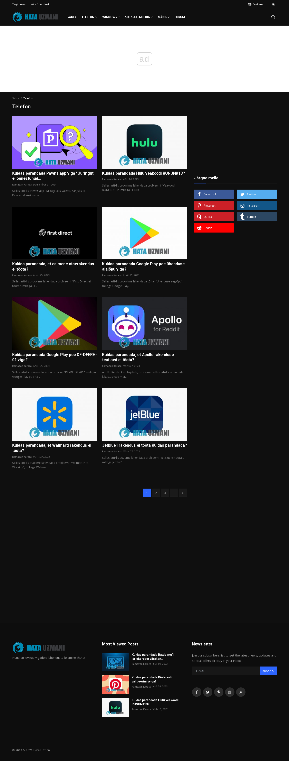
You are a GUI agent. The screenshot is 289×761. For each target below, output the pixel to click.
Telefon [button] (89, 17)
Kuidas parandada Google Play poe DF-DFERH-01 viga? (48, 358)
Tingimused (19, 4)
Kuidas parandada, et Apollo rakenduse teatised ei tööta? (138, 358)
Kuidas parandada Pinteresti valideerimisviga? (152, 679)
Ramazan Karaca (22, 185)
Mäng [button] (164, 17)
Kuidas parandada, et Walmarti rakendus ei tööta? (52, 449)
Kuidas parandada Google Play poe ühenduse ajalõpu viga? (144, 267)
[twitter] (207, 692)
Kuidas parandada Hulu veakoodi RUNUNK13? (133, 176)
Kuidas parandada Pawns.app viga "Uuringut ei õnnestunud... (53, 176)
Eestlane (255, 4)
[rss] (240, 692)
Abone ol (268, 671)
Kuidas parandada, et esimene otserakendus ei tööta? (53, 267)
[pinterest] (218, 692)
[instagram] (229, 692)
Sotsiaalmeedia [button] (139, 17)
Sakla (72, 17)
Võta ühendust (40, 4)
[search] (273, 17)
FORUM (180, 17)
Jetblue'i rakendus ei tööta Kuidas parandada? (133, 449)
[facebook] (196, 692)
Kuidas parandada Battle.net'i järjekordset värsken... (153, 657)
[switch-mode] (273, 4)
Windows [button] (111, 17)
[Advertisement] (235, 141)
